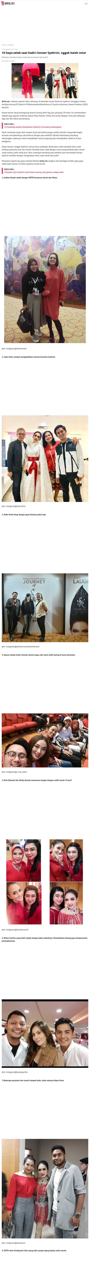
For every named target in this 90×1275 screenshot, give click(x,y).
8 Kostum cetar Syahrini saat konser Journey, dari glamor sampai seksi (33, 172)
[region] (50, 17)
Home (4, 45)
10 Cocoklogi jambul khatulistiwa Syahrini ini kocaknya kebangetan (32, 127)
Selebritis (10, 45)
